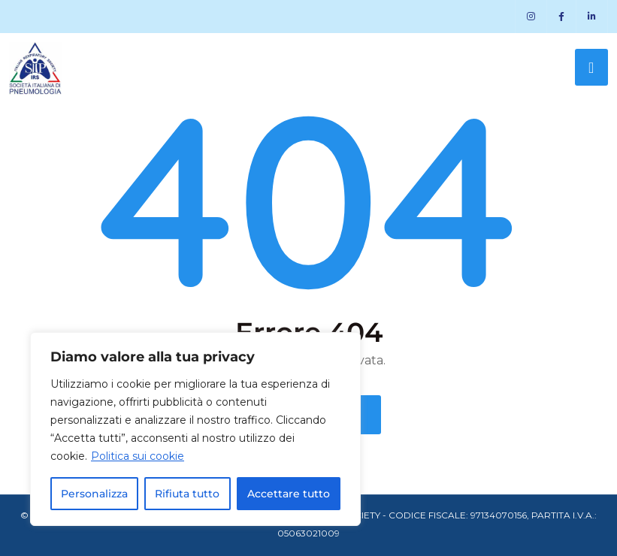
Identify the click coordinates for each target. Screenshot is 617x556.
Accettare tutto (288, 493)
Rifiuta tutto (187, 493)
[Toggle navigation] (591, 67)
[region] (195, 429)
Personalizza (94, 493)
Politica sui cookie (137, 456)
